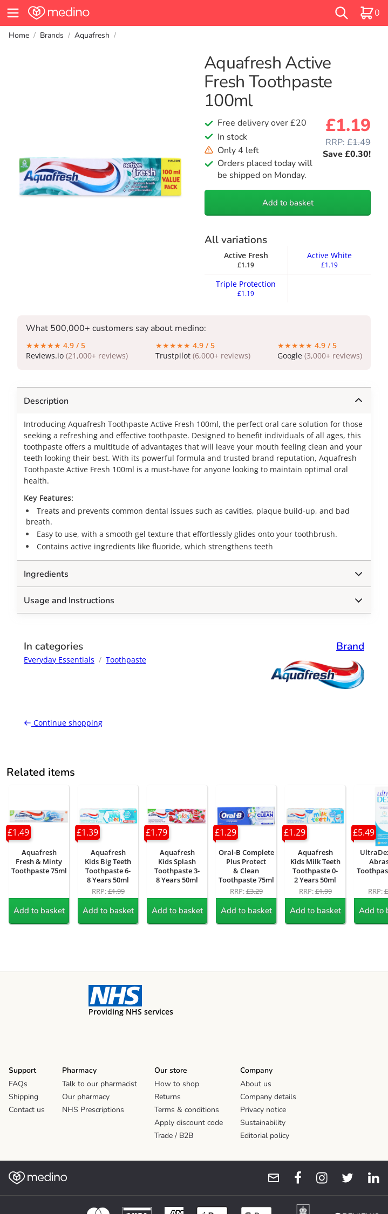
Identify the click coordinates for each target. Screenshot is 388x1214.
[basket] (370, 13)
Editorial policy (264, 1135)
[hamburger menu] (13, 12)
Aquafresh (92, 35)
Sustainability (262, 1123)
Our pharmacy (86, 1097)
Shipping (23, 1097)
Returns (167, 1097)
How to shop (176, 1084)
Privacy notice (263, 1110)
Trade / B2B (173, 1135)
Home (19, 35)
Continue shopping (63, 723)
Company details (268, 1097)
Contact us (27, 1110)
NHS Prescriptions (93, 1110)
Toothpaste (126, 659)
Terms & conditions (186, 1110)
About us (255, 1084)
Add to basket (288, 202)
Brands (52, 35)
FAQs (18, 1084)
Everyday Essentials (59, 659)
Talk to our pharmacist (99, 1084)
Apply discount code (188, 1123)
